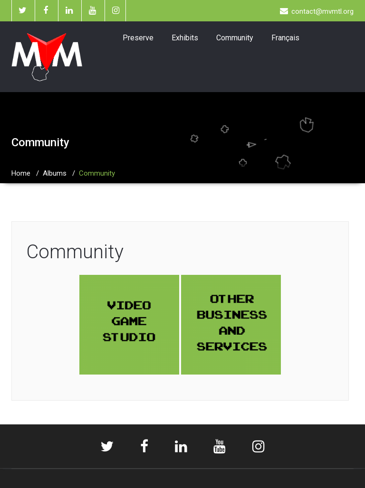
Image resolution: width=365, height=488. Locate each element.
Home (20, 173)
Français (285, 37)
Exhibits (185, 37)
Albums (55, 173)
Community (234, 37)
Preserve (138, 37)
